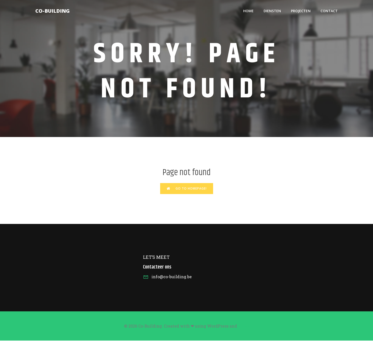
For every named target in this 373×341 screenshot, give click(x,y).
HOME (248, 11)
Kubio (243, 326)
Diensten (272, 11)
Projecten (301, 11)
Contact (329, 11)
